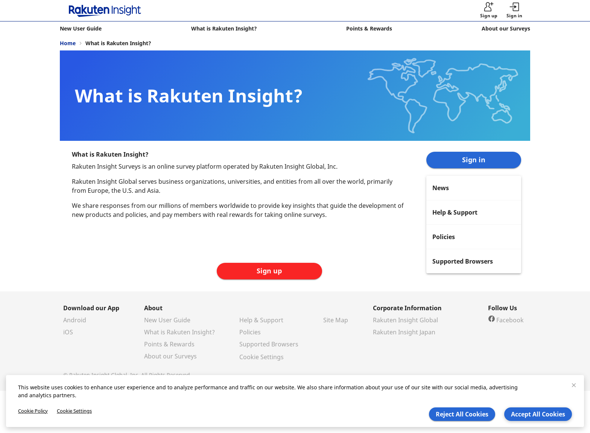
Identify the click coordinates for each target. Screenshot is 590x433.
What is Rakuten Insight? (179, 332)
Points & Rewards (169, 344)
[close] (574, 385)
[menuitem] (473, 188)
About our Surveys (170, 356)
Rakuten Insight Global (405, 320)
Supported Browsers (268, 344)
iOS (68, 332)
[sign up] (489, 11)
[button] (514, 11)
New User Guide (167, 320)
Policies (250, 332)
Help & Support (261, 320)
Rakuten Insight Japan (404, 332)
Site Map (335, 320)
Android (74, 320)
